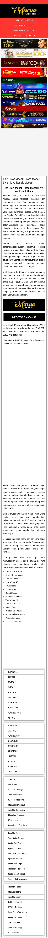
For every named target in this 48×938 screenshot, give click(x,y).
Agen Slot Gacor (14, 897)
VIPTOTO (11, 718)
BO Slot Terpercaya (15, 789)
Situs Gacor (12, 784)
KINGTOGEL (12, 771)
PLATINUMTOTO (14, 713)
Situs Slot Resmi (14, 887)
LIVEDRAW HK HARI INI (24, 20)
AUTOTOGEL (13, 692)
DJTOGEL (11, 677)
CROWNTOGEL (13, 741)
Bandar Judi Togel (15, 863)
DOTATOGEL (13, 672)
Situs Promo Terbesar (16, 869)
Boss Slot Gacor (14, 833)
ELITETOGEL (13, 702)
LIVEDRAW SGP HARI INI (24, 25)
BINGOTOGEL (13, 751)
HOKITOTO (12, 779)
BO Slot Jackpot (14, 820)
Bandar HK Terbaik (15, 917)
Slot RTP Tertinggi (15, 927)
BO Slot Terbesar (14, 932)
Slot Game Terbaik (15, 902)
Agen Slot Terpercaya (16, 810)
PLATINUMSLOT (14, 736)
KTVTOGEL (12, 682)
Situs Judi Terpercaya (16, 805)
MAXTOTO (12, 731)
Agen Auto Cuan (14, 848)
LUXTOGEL (12, 756)
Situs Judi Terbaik (15, 794)
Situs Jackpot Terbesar (17, 853)
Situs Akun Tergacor (16, 815)
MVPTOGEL (12, 697)
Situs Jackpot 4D (14, 892)
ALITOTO (11, 761)
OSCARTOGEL (13, 746)
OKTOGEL (11, 687)
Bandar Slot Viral (14, 843)
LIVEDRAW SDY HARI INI (24, 30)
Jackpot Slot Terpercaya (17, 879)
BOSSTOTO (12, 725)
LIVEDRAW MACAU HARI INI (24, 35)
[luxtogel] (24, 645)
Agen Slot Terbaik (15, 858)
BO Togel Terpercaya (16, 800)
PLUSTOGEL (12, 766)
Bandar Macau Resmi (16, 874)
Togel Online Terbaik (16, 838)
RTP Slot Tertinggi (15, 907)
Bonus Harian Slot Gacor (17, 825)
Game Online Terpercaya (17, 912)
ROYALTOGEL (13, 707)
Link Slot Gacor (14, 922)
